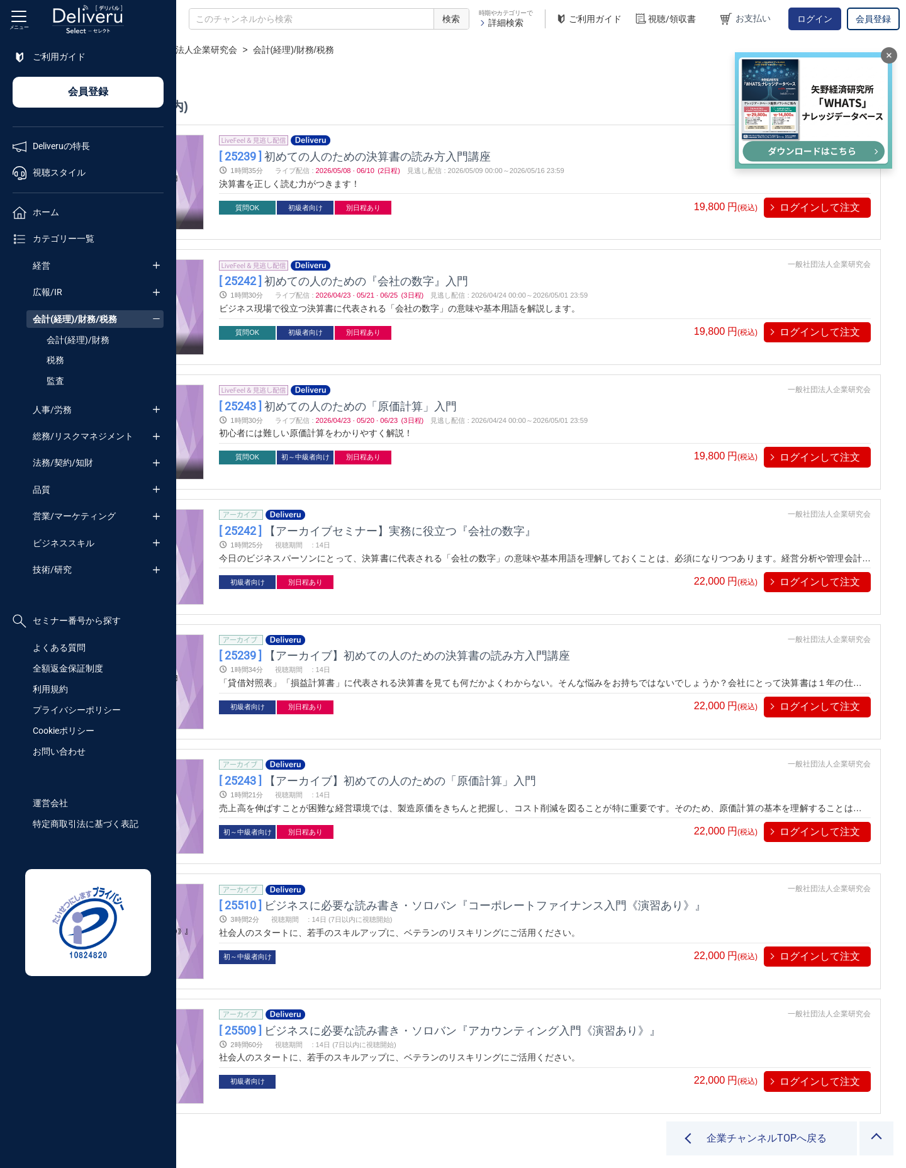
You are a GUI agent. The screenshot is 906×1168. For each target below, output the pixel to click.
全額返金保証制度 (68, 668)
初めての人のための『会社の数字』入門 (481, 268)
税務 (55, 360)
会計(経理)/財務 (78, 340)
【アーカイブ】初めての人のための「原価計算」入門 (515, 719)
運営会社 (50, 803)
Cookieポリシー (63, 731)
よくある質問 (59, 648)
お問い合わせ (59, 751)
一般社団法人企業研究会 (364, 50)
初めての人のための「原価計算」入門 (476, 381)
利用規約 (50, 689)
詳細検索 (501, 23)
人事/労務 (52, 410)
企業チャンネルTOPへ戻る (767, 1138)
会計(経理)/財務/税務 (75, 319)
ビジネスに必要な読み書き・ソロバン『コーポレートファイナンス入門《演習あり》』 (600, 832)
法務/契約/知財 (63, 463)
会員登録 (873, 19)
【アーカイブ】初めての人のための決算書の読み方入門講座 (532, 607)
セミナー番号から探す (67, 621)
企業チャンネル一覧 (261, 50)
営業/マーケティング (74, 516)
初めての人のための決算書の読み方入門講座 (493, 155)
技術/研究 (52, 569)
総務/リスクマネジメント (83, 436)
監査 (55, 381)
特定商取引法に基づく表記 (85, 824)
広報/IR (47, 292)
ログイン (814, 19)
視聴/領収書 (665, 19)
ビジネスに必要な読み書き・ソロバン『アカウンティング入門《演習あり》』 (577, 945)
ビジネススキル (63, 543)
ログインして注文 (820, 207)
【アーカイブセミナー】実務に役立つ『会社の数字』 (515, 493)
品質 (41, 490)
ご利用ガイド (588, 19)
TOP (198, 50)
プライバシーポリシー (77, 710)
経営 (41, 266)
